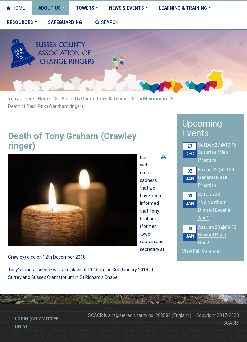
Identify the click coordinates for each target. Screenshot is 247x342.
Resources (20, 22)
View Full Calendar (201, 251)
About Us (49, 8)
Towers (85, 8)
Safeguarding (65, 22)
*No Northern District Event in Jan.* (214, 210)
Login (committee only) (37, 322)
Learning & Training (183, 8)
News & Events (126, 8)
